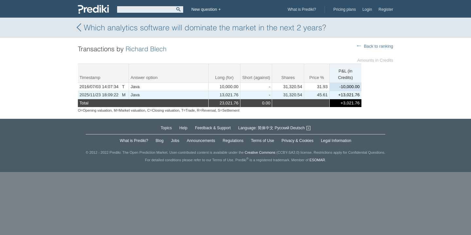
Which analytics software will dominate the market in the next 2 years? (202, 27)
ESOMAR (317, 160)
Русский (282, 128)
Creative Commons (260, 152)
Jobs (175, 140)
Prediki (93, 9)
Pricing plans (344, 9)
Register (385, 9)
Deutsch (297, 128)
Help (183, 128)
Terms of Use (262, 140)
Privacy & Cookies (297, 140)
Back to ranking (378, 46)
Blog (160, 140)
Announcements (201, 140)
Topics (166, 128)
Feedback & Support (213, 128)
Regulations (233, 140)
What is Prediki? (302, 9)
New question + (206, 9)
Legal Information (336, 140)
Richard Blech (146, 49)
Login (367, 9)
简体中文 (265, 128)
